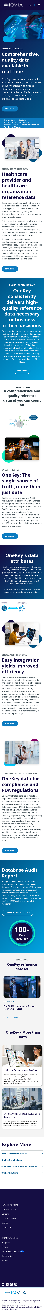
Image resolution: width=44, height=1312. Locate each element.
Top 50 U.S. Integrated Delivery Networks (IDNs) (20, 1007)
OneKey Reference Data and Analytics (22, 1115)
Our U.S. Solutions (10, 122)
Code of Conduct (9, 1218)
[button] (8, 1017)
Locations (11, 120)
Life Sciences (23, 122)
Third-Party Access (10, 1238)
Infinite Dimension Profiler (21, 1070)
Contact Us (6, 1227)
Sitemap (5, 1260)
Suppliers (6, 1242)
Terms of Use (7, 1256)
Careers (5, 1214)
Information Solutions (11, 125)
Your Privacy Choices (11, 1251)
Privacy (5, 1247)
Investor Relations (10, 1205)
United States (22, 120)
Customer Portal (9, 1209)
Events (5, 1223)
